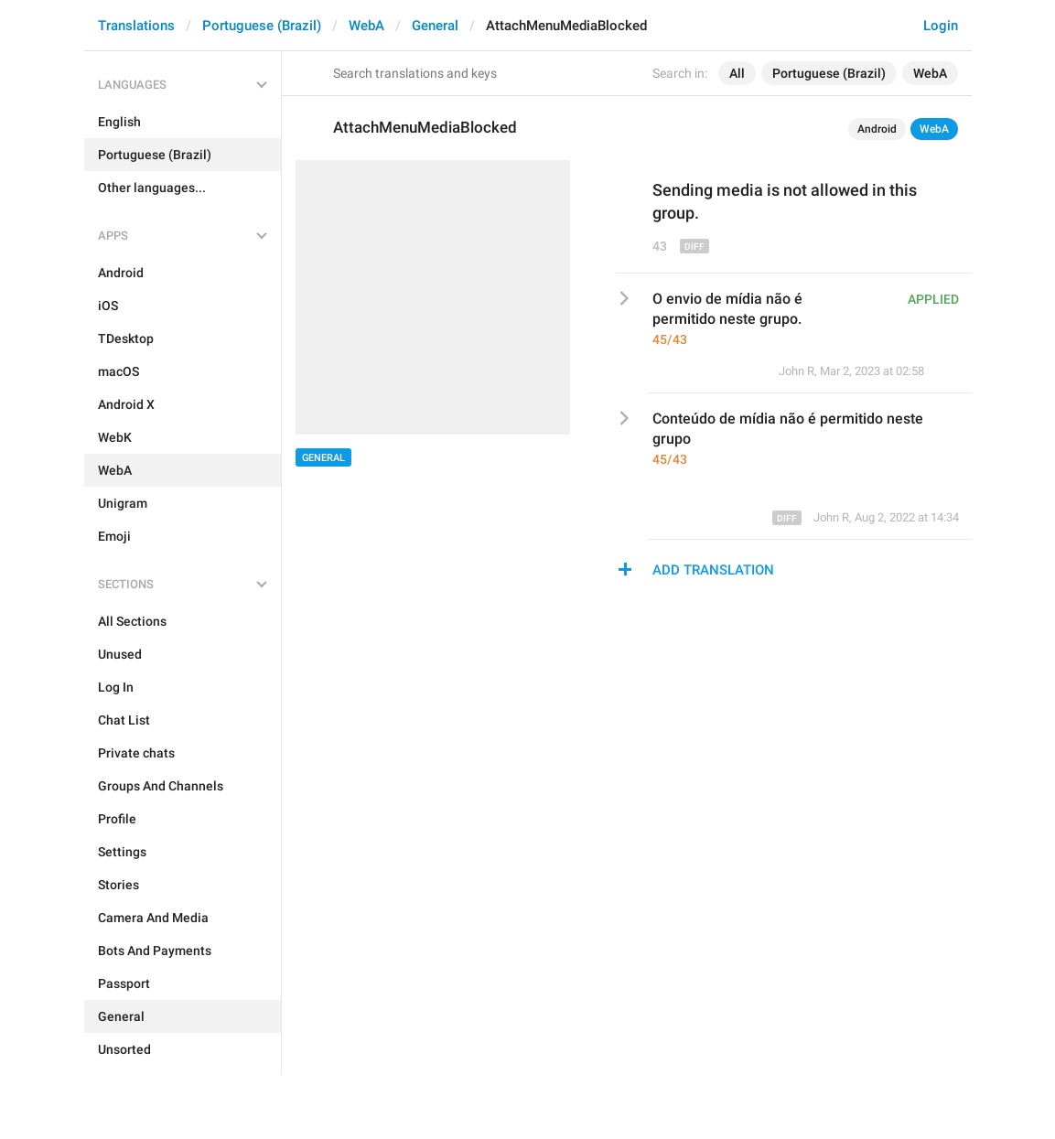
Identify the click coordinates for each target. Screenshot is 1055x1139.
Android (877, 129)
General (435, 25)
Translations (136, 25)
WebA (366, 25)
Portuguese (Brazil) (261, 25)
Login (940, 25)
